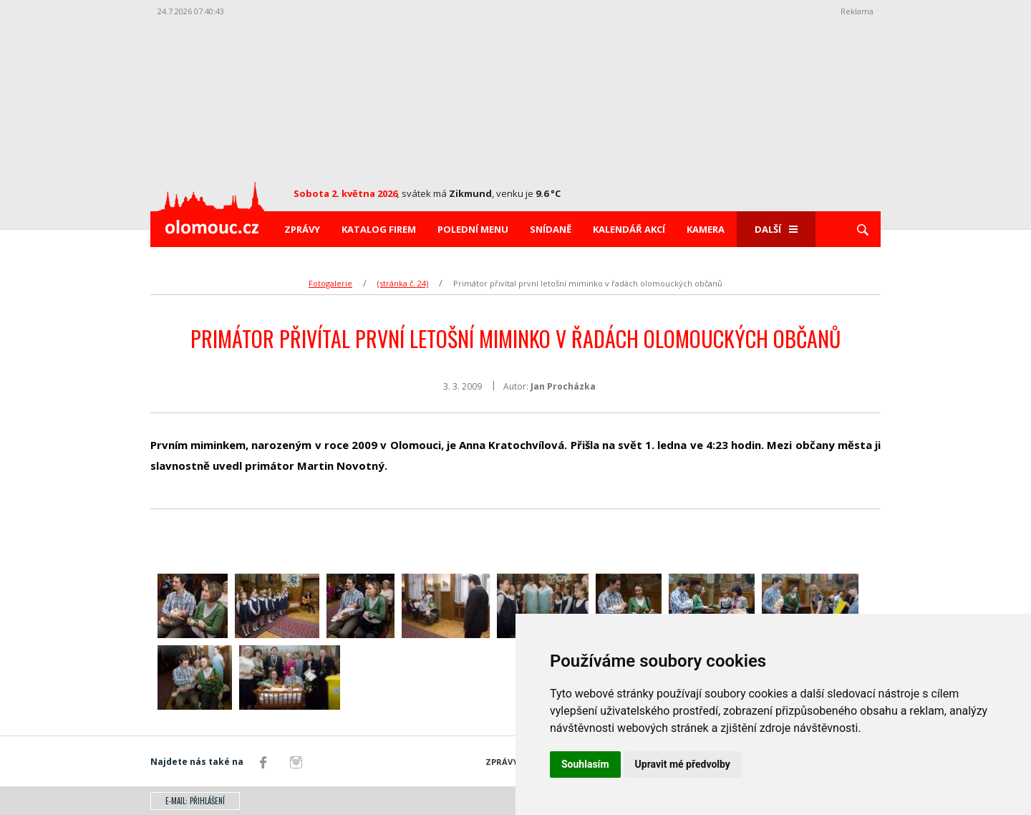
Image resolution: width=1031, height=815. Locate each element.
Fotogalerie (330, 283)
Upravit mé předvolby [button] (682, 764)
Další (776, 229)
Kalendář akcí (629, 229)
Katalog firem (379, 229)
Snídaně (550, 229)
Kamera (706, 229)
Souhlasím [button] (585, 764)
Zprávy (302, 229)
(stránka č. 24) (402, 283)
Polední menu (472, 229)
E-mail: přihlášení (195, 800)
